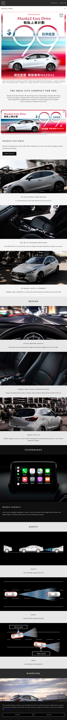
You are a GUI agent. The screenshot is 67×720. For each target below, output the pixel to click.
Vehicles (54, 3)
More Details (9, 153)
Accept (17, 714)
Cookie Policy (8, 709)
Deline (49, 714)
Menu (63, 3)
